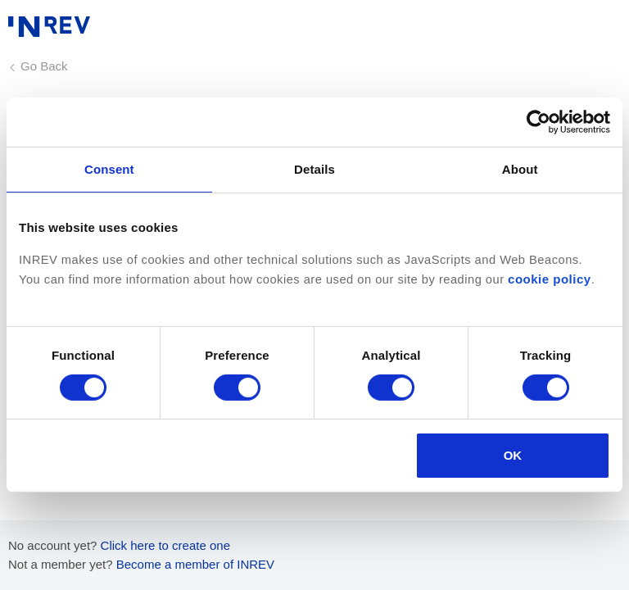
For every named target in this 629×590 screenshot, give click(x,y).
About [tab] (520, 169)
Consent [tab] (109, 169)
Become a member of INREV (195, 564)
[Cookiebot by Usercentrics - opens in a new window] (538, 122)
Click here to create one (165, 545)
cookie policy (549, 279)
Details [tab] (314, 169)
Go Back (44, 66)
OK (513, 455)
